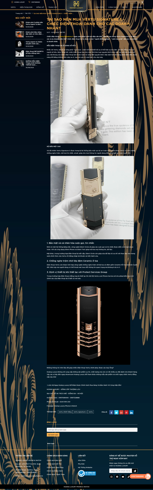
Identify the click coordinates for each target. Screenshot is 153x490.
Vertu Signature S (66, 36)
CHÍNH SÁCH (113, 7)
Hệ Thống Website (85, 467)
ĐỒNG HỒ (40, 7)
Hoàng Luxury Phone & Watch (65, 406)
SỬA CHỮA (100, 7)
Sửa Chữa (81, 460)
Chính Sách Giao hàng (55, 467)
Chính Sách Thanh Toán (56, 474)
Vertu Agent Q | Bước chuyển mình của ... (34, 43)
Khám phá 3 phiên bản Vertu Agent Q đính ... (34, 23)
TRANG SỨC (52, 7)
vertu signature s (80, 412)
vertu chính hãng (65, 412)
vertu (91, 412)
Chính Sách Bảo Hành (55, 471)
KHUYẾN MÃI (137, 7)
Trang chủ (19, 13)
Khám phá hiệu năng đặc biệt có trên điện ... (34, 33)
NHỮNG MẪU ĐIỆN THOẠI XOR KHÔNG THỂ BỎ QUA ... (33, 63)
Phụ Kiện (81, 464)
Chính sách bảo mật (54, 460)
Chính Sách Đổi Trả (54, 464)
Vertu (56, 50)
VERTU (13, 7)
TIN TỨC (125, 7)
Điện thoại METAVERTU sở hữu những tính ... (34, 52)
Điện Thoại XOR (26, 7)
